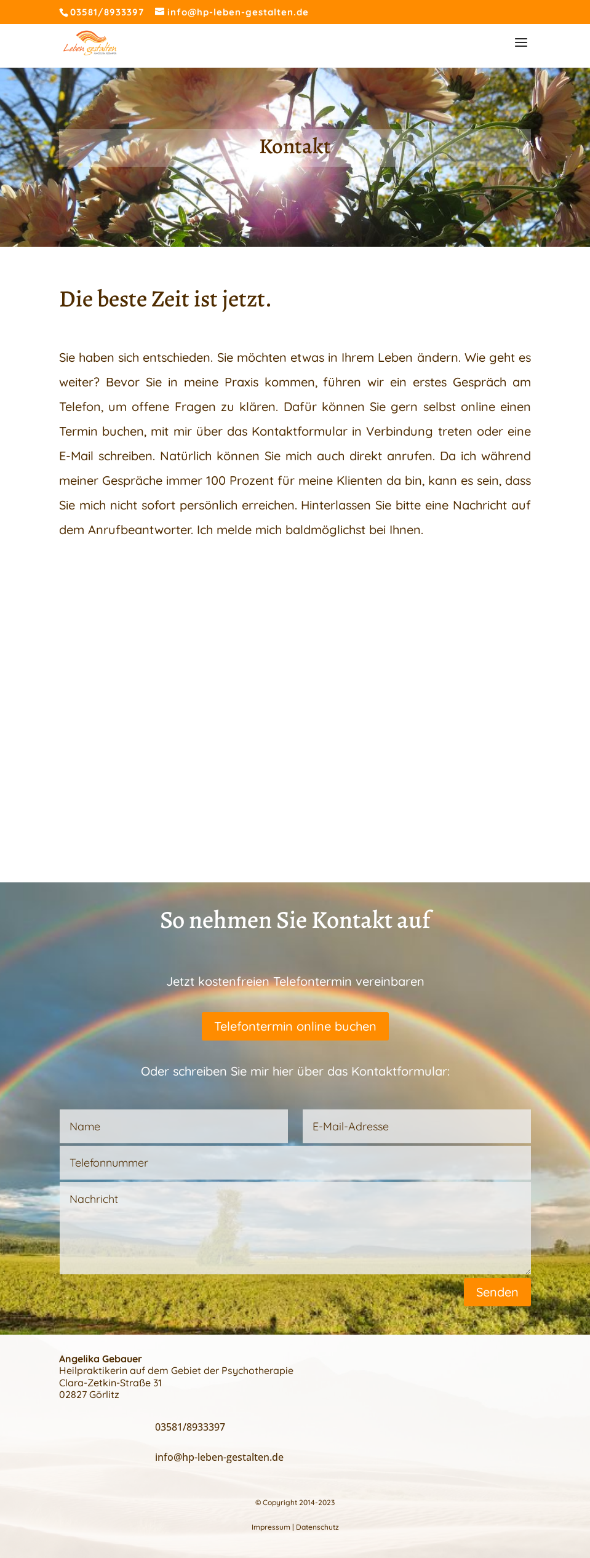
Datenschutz (317, 1527)
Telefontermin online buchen (295, 1026)
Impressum (271, 1527)
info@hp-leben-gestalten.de (219, 1457)
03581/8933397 (107, 12)
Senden (497, 1292)
